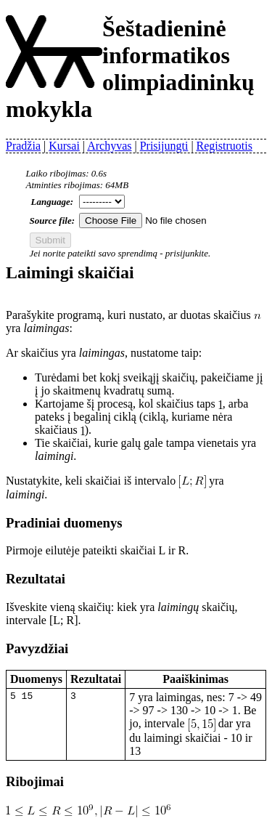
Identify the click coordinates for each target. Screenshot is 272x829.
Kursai (64, 145)
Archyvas (109, 145)
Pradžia (23, 145)
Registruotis (224, 145)
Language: (52, 201)
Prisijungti (164, 145)
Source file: (52, 220)
